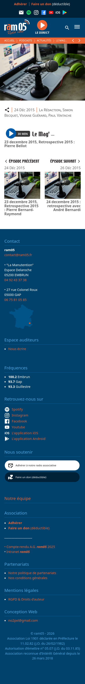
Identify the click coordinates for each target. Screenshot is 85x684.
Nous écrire (17, 348)
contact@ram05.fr (18, 254)
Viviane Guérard (32, 115)
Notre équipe (17, 498)
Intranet (18, 551)
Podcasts (25, 40)
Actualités (44, 40)
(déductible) (50, 4)
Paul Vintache (59, 115)
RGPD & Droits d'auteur (26, 599)
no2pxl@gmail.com (23, 620)
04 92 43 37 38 (15, 280)
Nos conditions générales (27, 577)
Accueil (9, 40)
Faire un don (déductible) (31, 477)
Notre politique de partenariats (32, 572)
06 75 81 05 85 (15, 299)
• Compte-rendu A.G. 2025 (29, 546)
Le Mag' (61, 40)
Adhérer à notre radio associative (36, 465)
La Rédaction (50, 109)
